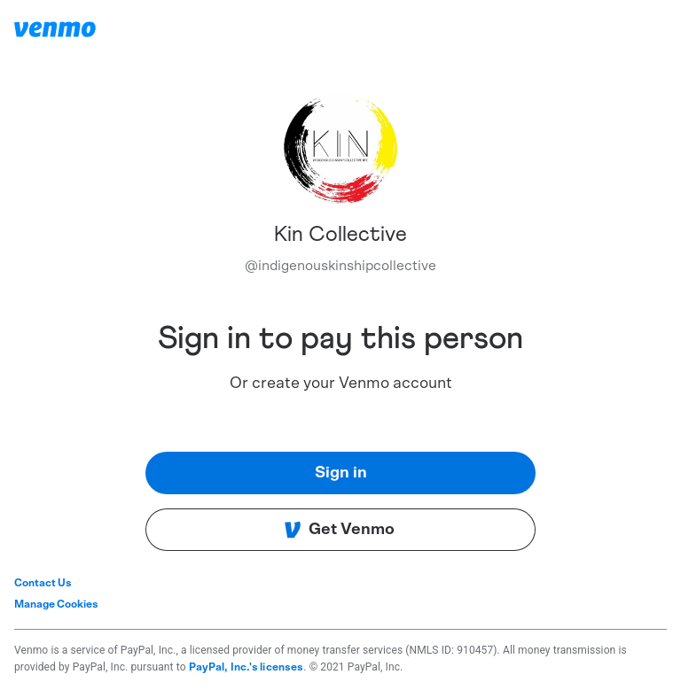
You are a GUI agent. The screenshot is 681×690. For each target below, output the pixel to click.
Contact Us (43, 583)
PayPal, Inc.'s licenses (246, 667)
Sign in (341, 473)
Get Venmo (339, 530)
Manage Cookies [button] (56, 604)
